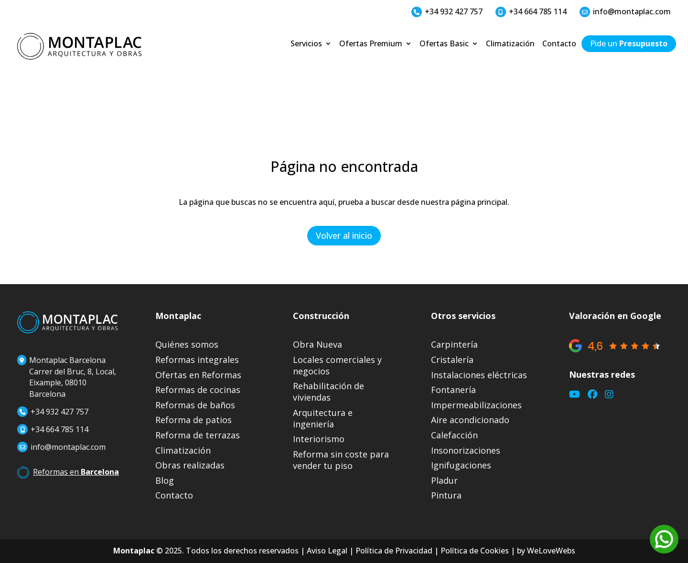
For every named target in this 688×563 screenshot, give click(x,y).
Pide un (628, 44)
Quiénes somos (186, 344)
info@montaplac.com (625, 11)
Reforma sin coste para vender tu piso (341, 460)
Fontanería (453, 389)
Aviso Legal (327, 550)
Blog (164, 480)
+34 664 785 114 (531, 11)
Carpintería (454, 344)
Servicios (306, 44)
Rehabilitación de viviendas (328, 392)
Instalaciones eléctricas (479, 375)
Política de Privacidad (393, 550)
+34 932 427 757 (447, 11)
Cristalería (452, 359)
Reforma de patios (193, 419)
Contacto (559, 44)
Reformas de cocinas (197, 389)
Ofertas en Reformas (198, 375)
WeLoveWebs (551, 550)
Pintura (446, 495)
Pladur (444, 480)
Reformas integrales (197, 359)
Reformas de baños (195, 405)
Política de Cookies (475, 550)
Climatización (510, 44)
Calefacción (454, 435)
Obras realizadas (190, 465)
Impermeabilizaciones (476, 405)
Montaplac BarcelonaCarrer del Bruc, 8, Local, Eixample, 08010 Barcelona (66, 377)
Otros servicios (463, 315)
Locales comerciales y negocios (337, 365)
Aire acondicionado (470, 419)
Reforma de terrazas (197, 435)
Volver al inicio (344, 235)
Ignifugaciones (461, 465)
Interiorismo (318, 439)
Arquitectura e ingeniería (323, 418)
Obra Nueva (317, 344)
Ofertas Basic (444, 44)
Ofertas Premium (370, 44)
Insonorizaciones (465, 450)
